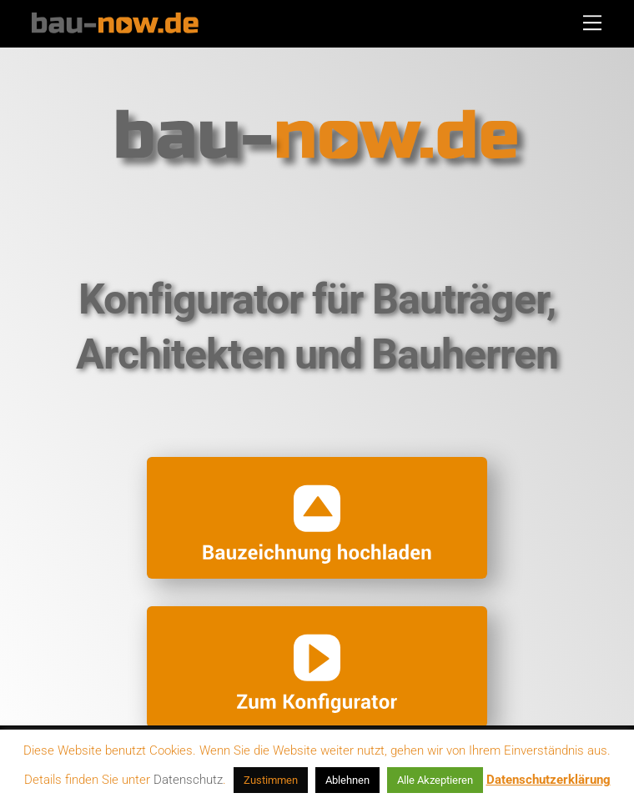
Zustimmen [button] (271, 780)
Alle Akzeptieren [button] (435, 780)
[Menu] (592, 22)
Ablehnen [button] (347, 780)
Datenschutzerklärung (548, 779)
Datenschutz (188, 779)
